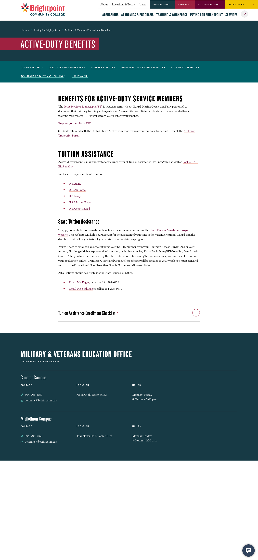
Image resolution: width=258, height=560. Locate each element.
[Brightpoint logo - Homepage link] (43, 9)
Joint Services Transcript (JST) (83, 106)
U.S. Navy (75, 196)
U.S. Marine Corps (80, 202)
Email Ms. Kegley (79, 282)
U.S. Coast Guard (79, 208)
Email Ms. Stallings (81, 288)
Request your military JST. (74, 123)
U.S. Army (75, 183)
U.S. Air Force (77, 189)
